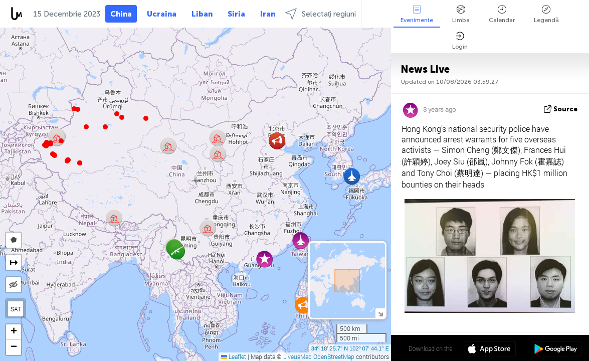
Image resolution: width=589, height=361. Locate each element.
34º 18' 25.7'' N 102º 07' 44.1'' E (350, 348)
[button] (67, 160)
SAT (16, 309)
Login (460, 41)
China (121, 14)
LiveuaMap (297, 356)
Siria (236, 14)
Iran (267, 14)
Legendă (546, 14)
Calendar (502, 14)
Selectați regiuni (320, 14)
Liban (202, 14)
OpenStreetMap (333, 356)
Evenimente (417, 14)
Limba (461, 14)
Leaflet (233, 356)
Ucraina (161, 14)
